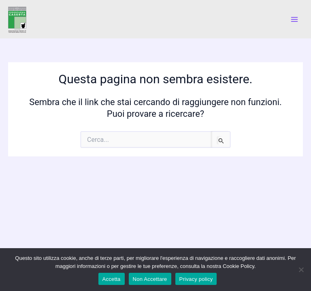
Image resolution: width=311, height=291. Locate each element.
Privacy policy (196, 279)
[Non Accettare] (301, 270)
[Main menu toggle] (294, 19)
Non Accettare (150, 279)
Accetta (111, 279)
